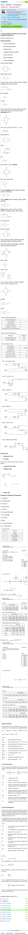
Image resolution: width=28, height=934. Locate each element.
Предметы (9, 4)
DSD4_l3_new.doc (6, 907)
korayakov (13, 9)
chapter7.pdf (5, 899)
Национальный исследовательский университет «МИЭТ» (16, 14)
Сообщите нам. (18, 12)
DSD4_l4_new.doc (6, 910)
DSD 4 (14, 19)
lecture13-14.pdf (6, 921)
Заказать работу (14, 7)
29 (25, 910)
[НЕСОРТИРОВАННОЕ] (13, 17)
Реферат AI (4, 7)
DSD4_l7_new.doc (6, 916)
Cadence (9, 19)
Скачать (11, 26)
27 (25, 903)
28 (25, 912)
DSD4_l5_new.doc (6, 912)
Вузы (2, 4)
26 (25, 899)
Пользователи (17, 4)
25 (25, 901)
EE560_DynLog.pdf (6, 918)
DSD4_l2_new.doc (6, 905)
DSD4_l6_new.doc (6, 914)
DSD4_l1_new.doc (6, 903)
